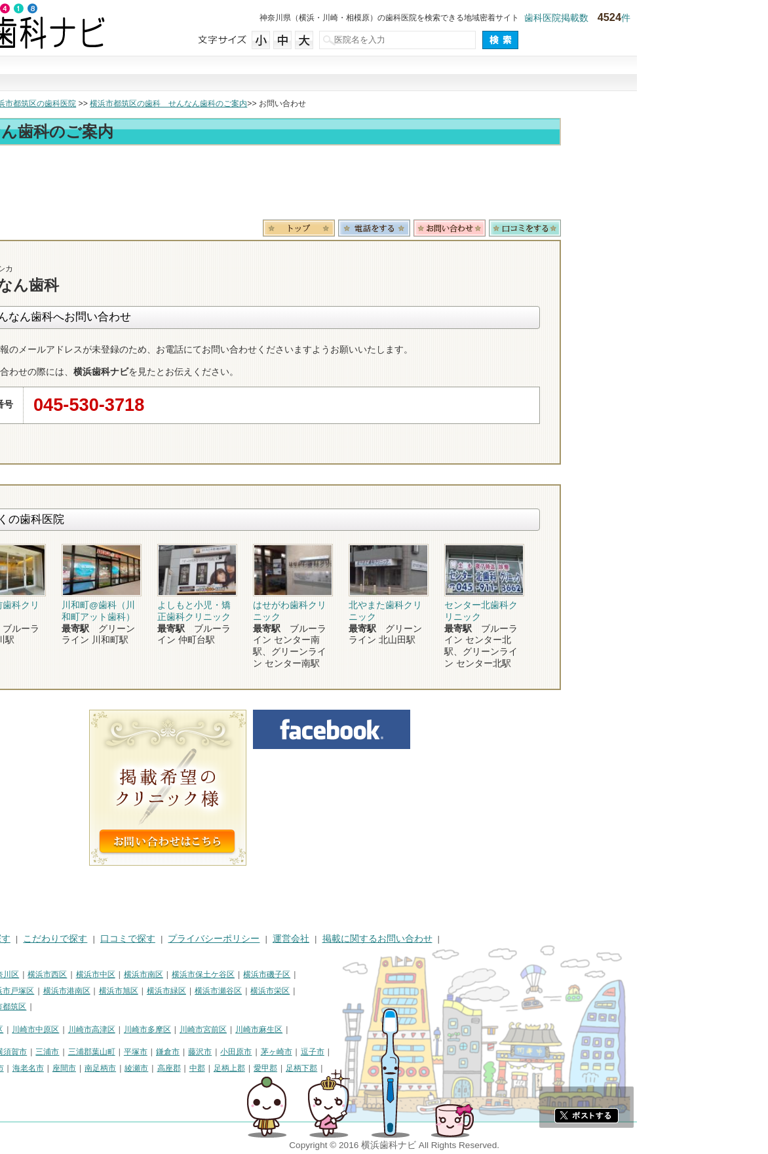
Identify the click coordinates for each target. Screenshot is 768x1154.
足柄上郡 (360, 1068)
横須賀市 (142, 1051)
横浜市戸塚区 (141, 990)
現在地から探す (562, 74)
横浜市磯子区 (397, 974)
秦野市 (18, 1068)
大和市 (82, 1068)
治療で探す (294, 74)
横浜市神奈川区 (122, 974)
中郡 (328, 1068)
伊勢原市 (119, 1068)
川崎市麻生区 (389, 1029)
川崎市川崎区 (62, 1029)
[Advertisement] (384, 184)
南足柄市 (231, 1068)
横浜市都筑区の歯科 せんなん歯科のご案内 (299, 103)
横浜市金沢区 (30, 990)
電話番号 (505, 228)
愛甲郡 (396, 1068)
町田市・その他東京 (42, 1083)
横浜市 (18, 974)
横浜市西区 (178, 974)
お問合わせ (581, 228)
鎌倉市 (299, 1051)
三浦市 (178, 1051)
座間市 (195, 1068)
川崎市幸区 (114, 1029)
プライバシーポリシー (345, 939)
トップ (18, 103)
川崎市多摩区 (278, 1029)
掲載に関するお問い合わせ (508, 939)
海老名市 (159, 1068)
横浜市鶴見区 (62, 974)
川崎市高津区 (222, 1029)
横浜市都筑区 (133, 1006)
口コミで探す (473, 74)
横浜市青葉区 (78, 1006)
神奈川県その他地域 (42, 1051)
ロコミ (656, 228)
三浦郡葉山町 (222, 1051)
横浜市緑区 (297, 990)
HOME (20, 939)
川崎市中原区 (166, 1029)
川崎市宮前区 (334, 1029)
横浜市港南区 (197, 990)
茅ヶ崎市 (407, 1051)
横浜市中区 (226, 974)
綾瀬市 (267, 1068)
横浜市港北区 (85, 990)
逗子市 (443, 1051)
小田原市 (367, 1051)
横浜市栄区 (401, 990)
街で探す (205, 74)
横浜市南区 (274, 974)
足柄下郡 (432, 1068)
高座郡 (300, 1068)
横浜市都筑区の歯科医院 (164, 103)
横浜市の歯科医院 (75, 103)
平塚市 (266, 1051)
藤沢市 (331, 1051)
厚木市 (50, 1068)
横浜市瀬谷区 (349, 990)
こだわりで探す (384, 74)
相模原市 (102, 1051)
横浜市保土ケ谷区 (334, 974)
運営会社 (422, 939)
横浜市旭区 (249, 990)
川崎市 (18, 1029)
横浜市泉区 (26, 1006)
